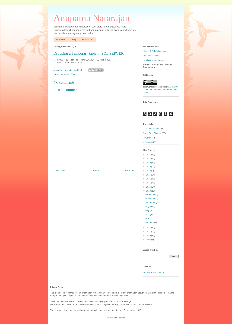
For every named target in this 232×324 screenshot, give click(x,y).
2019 (148, 166)
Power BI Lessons (151, 55)
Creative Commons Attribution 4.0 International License (160, 90)
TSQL (73, 74)
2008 (148, 239)
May (147, 210)
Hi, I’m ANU (61, 39)
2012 (148, 227)
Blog (74, 39)
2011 (148, 231)
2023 (148, 158)
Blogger (121, 318)
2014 (148, 187)
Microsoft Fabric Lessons (154, 51)
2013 (148, 191)
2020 (148, 163)
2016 (148, 179)
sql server (65, 74)
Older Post (130, 170)
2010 (148, 235)
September (150, 202)
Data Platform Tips (151, 128)
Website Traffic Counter (153, 272)
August (148, 206)
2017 (148, 175)
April (147, 214)
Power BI (147, 138)
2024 (148, 154)
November (150, 198)
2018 (148, 170)
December (150, 194)
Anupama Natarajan (92, 18)
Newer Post (61, 170)
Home (96, 170)
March (148, 218)
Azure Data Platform (152, 133)
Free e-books (87, 39)
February (149, 222)
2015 (148, 183)
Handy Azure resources (153, 60)
